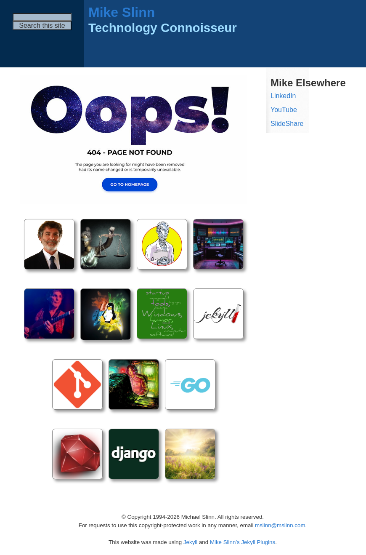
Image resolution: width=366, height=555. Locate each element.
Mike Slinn (121, 12)
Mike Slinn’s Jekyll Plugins (242, 542)
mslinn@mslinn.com (280, 525)
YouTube (284, 109)
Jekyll (190, 542)
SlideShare (287, 123)
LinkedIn (283, 95)
